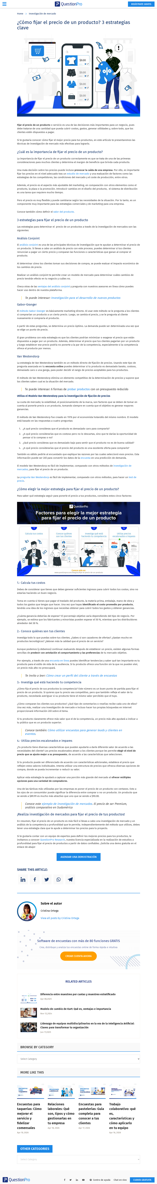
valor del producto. (64, 211)
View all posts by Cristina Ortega (60, 918)
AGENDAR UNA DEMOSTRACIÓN (79, 856)
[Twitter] (47, 879)
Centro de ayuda (100, 1180)
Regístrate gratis (141, 4)
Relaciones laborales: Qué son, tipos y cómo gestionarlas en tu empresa (61, 1113)
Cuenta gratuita (142, 1180)
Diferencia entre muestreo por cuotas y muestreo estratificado (77, 994)
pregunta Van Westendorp (34, 477)
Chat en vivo (120, 1180)
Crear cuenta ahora (78, 956)
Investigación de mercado (42, 13)
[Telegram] (70, 879)
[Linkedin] (23, 879)
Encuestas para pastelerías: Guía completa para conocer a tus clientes (91, 1113)
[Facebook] (35, 879)
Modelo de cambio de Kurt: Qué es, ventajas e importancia (75, 1008)
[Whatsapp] (58, 879)
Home (20, 13)
